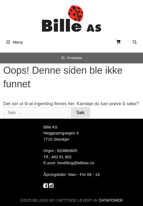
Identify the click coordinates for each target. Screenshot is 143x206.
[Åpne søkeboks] (134, 42)
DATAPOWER (111, 200)
